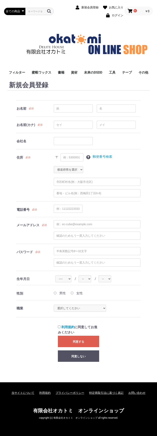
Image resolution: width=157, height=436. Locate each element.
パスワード (25, 252)
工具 (112, 72)
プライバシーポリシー (70, 392)
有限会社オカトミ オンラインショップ (78, 411)
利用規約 (67, 327)
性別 (20, 293)
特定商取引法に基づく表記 (106, 392)
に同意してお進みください (77, 329)
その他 (143, 72)
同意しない (78, 356)
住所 (20, 157)
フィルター (17, 72)
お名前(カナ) (26, 125)
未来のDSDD (93, 72)
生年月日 (23, 279)
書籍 (61, 72)
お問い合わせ (137, 392)
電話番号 (23, 210)
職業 (20, 308)
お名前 (21, 108)
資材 (74, 72)
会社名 (21, 141)
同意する (78, 341)
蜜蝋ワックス (41, 72)
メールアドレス (28, 225)
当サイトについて (22, 392)
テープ (127, 72)
